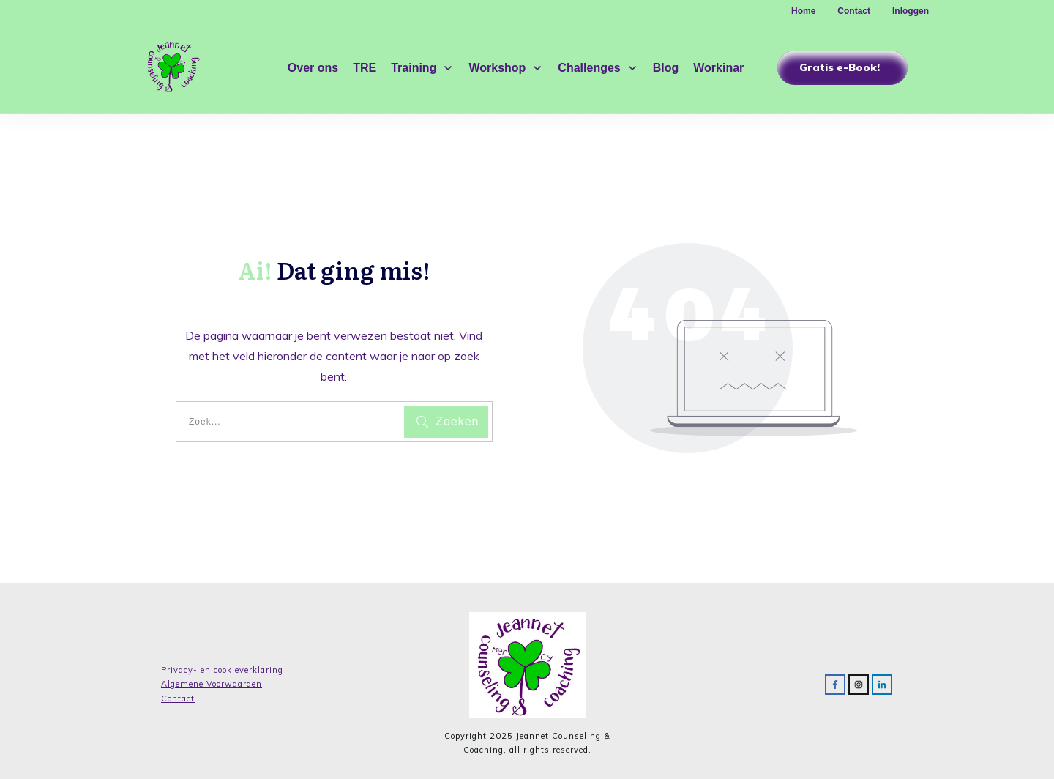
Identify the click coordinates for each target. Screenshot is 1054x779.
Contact (178, 698)
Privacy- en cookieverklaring (222, 670)
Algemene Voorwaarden (211, 684)
